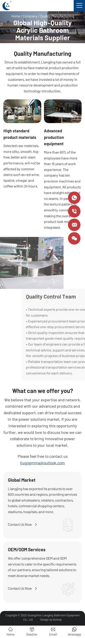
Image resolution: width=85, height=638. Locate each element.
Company (30, 16)
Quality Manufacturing (57, 16)
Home (15, 16)
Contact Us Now (22, 524)
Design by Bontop (51, 619)
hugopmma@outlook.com (42, 462)
